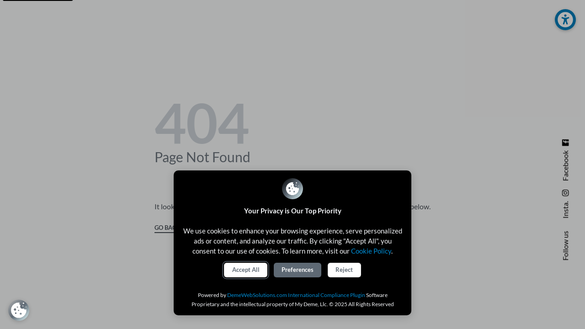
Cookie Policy (371, 251)
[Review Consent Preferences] (18, 310)
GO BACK (167, 228)
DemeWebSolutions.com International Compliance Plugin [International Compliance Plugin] (296, 295)
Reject (344, 269)
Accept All (246, 269)
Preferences (298, 269)
